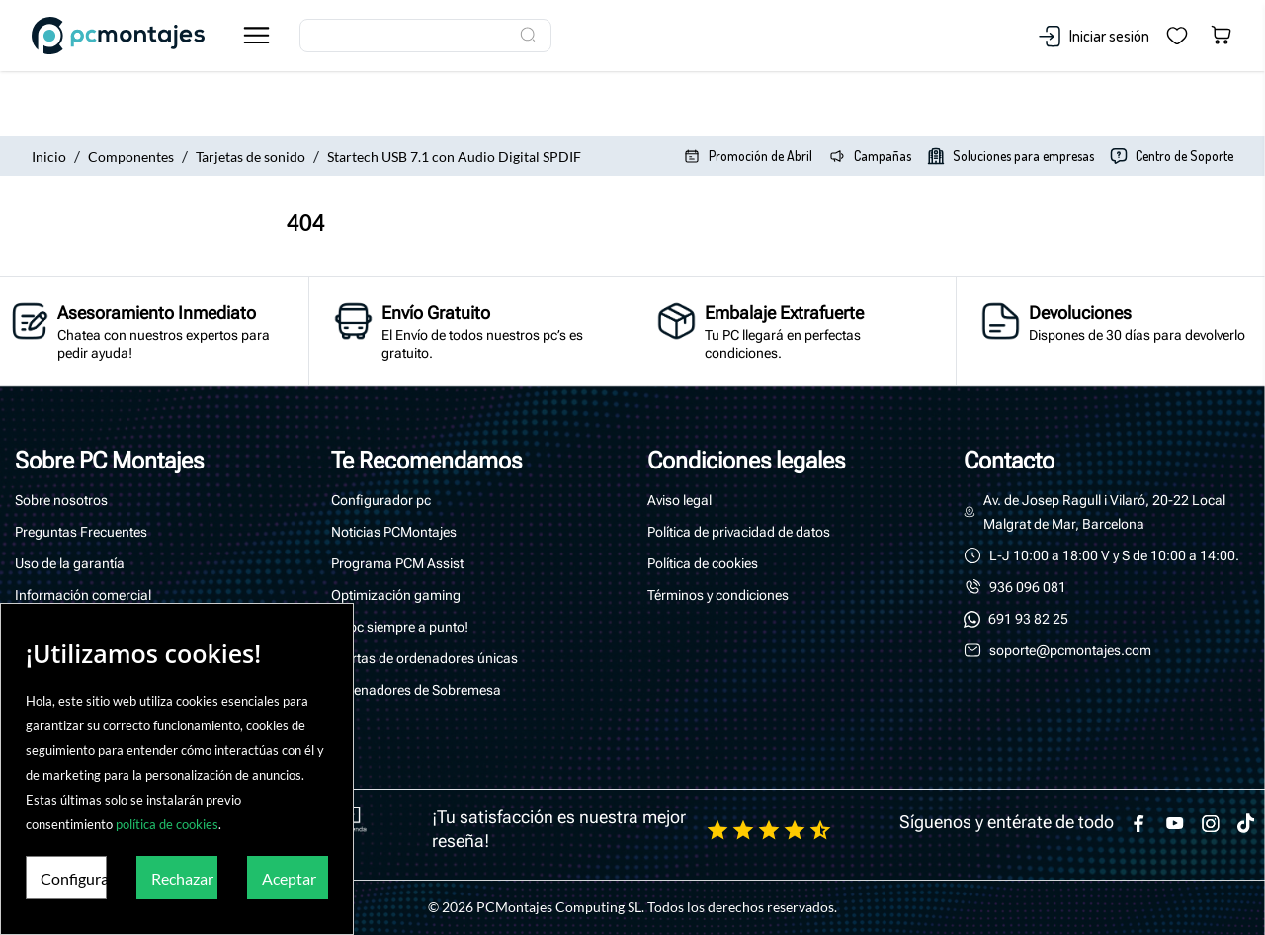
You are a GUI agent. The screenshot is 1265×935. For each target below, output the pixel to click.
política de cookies (167, 824)
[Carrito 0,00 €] (1221, 36)
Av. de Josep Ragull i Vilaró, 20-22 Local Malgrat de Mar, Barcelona (1105, 512)
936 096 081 (1027, 587)
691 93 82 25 (1028, 619)
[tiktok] (1246, 823)
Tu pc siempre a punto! (399, 627)
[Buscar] (425, 35)
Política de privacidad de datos (738, 532)
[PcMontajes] (130, 35)
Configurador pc (381, 500)
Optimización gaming (396, 595)
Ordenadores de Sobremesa (416, 690)
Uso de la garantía (70, 563)
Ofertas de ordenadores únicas (424, 658)
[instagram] (1210, 823)
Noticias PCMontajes (394, 532)
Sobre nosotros (61, 500)
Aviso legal (679, 500)
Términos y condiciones (718, 595)
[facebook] (1139, 823)
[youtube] (1175, 823)
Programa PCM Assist (397, 563)
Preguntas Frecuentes (81, 532)
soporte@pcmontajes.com (1070, 650)
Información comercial (83, 595)
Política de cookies (702, 563)
